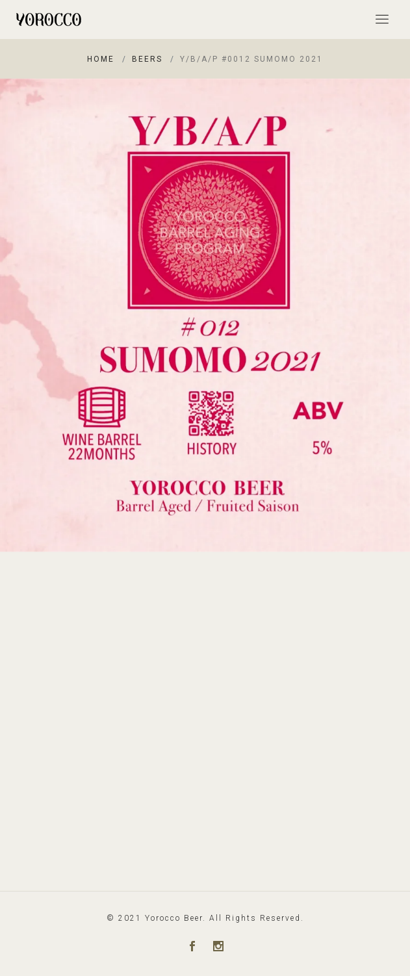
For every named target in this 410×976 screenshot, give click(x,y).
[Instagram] (218, 947)
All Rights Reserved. (256, 918)
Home (100, 59)
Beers (147, 59)
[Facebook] (192, 947)
